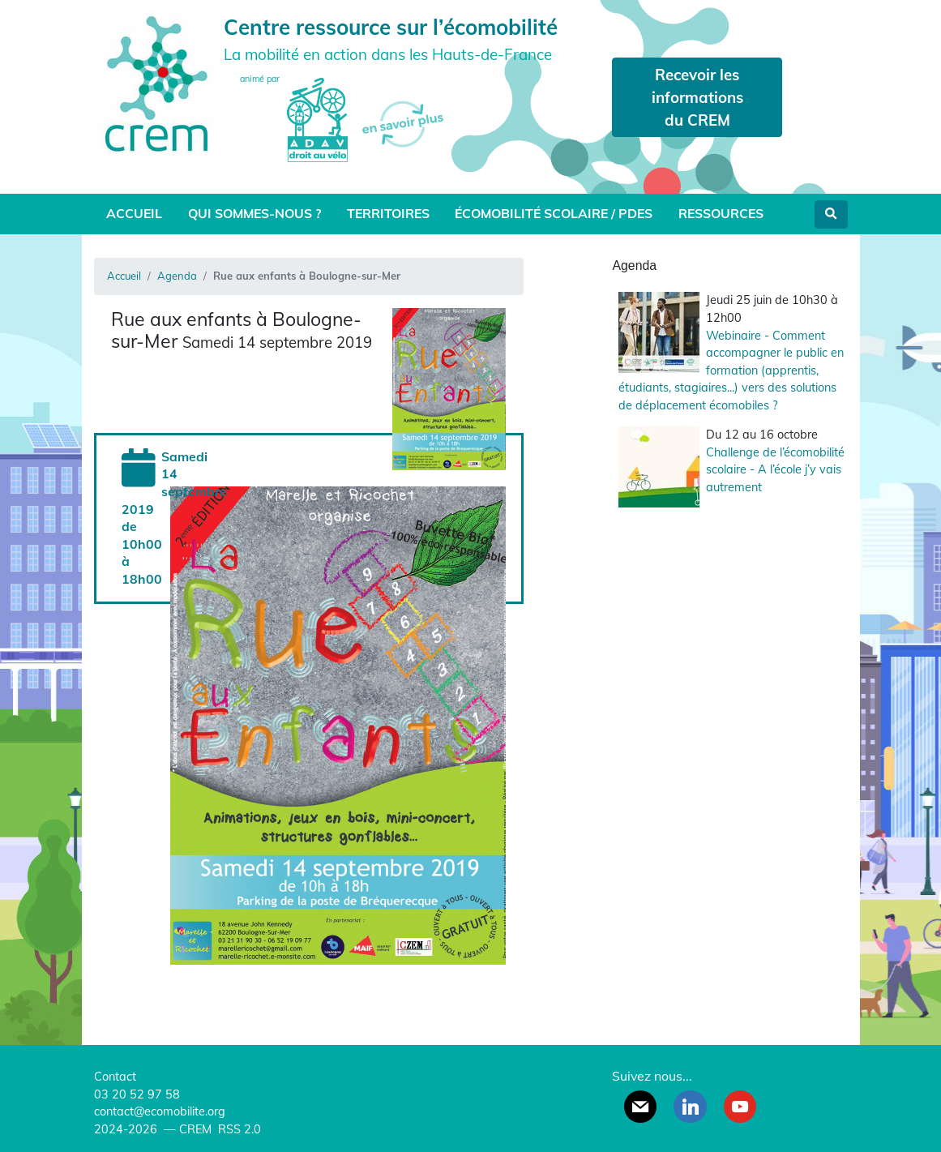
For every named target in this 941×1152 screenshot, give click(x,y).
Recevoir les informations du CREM (697, 97)
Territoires (388, 213)
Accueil (134, 213)
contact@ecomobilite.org (159, 1111)
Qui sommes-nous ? (254, 213)
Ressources (720, 213)
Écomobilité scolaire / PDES (553, 213)
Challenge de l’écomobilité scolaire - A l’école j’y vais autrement (775, 470)
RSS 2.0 (238, 1129)
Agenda (177, 275)
